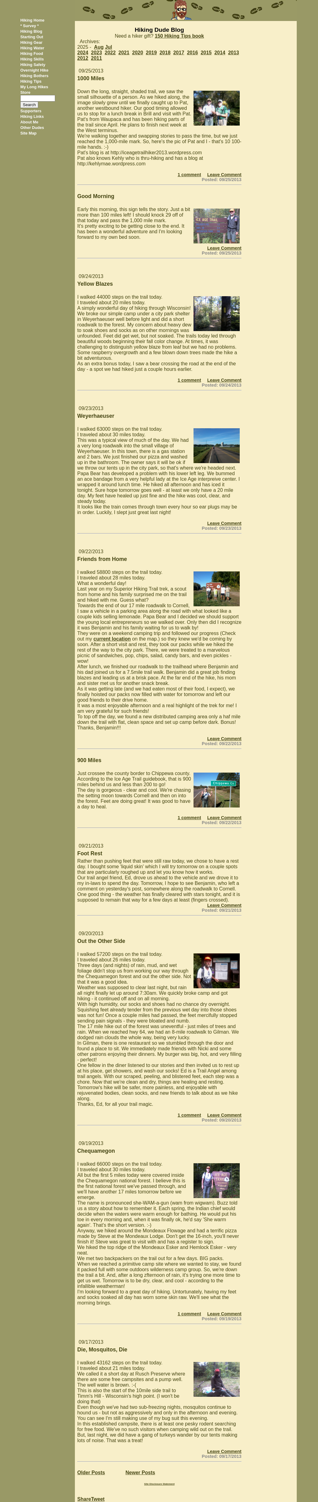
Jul (108, 47)
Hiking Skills (32, 59)
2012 (82, 58)
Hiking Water (32, 48)
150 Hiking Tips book (179, 36)
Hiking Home (32, 20)
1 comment (189, 174)
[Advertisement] (271, 113)
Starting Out (31, 37)
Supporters (30, 111)
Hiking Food (31, 53)
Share (84, 1499)
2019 (151, 52)
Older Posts (91, 1472)
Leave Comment (224, 174)
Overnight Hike (34, 70)
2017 (178, 52)
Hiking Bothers (34, 75)
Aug (99, 47)
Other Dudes (32, 127)
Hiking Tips (31, 81)
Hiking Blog (31, 31)
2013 (233, 52)
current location (112, 638)
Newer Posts (140, 1472)
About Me (29, 122)
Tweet (97, 1499)
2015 (206, 52)
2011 (96, 58)
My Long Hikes (34, 87)
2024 (82, 52)
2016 (192, 52)
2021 (123, 52)
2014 (220, 52)
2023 (96, 52)
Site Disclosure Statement (159, 1484)
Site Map (28, 133)
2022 (110, 52)
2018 (165, 52)
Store (25, 92)
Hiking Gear (31, 42)
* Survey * (29, 25)
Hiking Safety (32, 64)
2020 (137, 52)
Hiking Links (32, 116)
